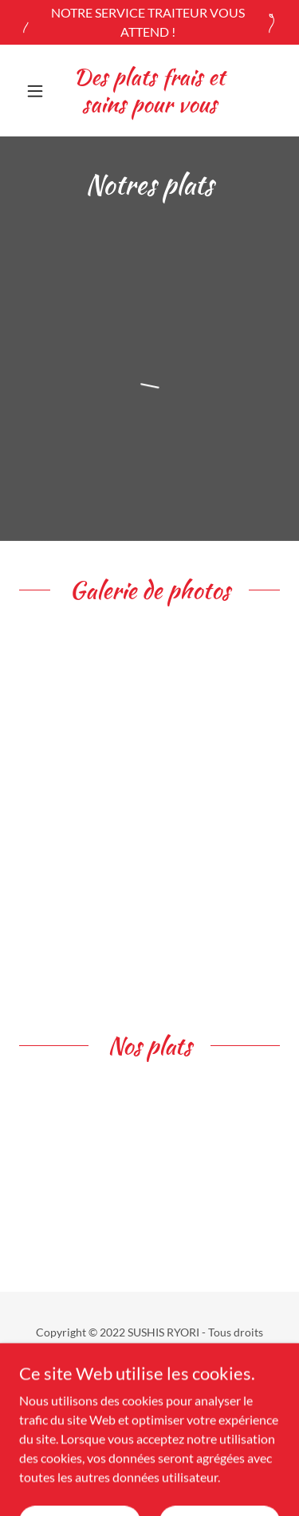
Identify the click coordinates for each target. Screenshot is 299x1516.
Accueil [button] (150, 1387)
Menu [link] (149, 1408)
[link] (149, 90)
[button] (38, 91)
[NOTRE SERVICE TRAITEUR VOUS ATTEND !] (149, 22)
